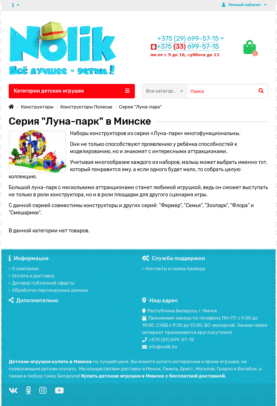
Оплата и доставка (31, 275)
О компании (24, 268)
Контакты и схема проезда (173, 268)
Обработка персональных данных (48, 290)
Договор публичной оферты (41, 283)
